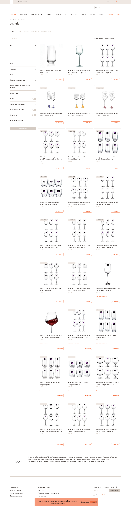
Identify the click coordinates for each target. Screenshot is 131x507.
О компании (14, 487)
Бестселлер (22, 115)
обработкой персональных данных (110, 495)
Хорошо (93, 502)
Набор (22, 99)
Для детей (74, 14)
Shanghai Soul (46, 31)
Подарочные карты (16, 496)
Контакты (41, 490)
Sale (118, 14)
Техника (92, 14)
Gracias (26, 31)
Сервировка (23, 14)
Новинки (110, 14)
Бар (66, 14)
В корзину (59, 79)
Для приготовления (37, 14)
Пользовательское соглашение (48, 493)
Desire (19, 31)
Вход (108, 1)
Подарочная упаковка (22, 110)
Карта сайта (42, 496)
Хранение (83, 14)
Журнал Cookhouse (16, 493)
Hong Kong (35, 31)
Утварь (49, 14)
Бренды (13, 14)
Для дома (101, 14)
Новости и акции (15, 490)
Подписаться (114, 490)
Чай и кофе (57, 14)
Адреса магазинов (22, 1)
